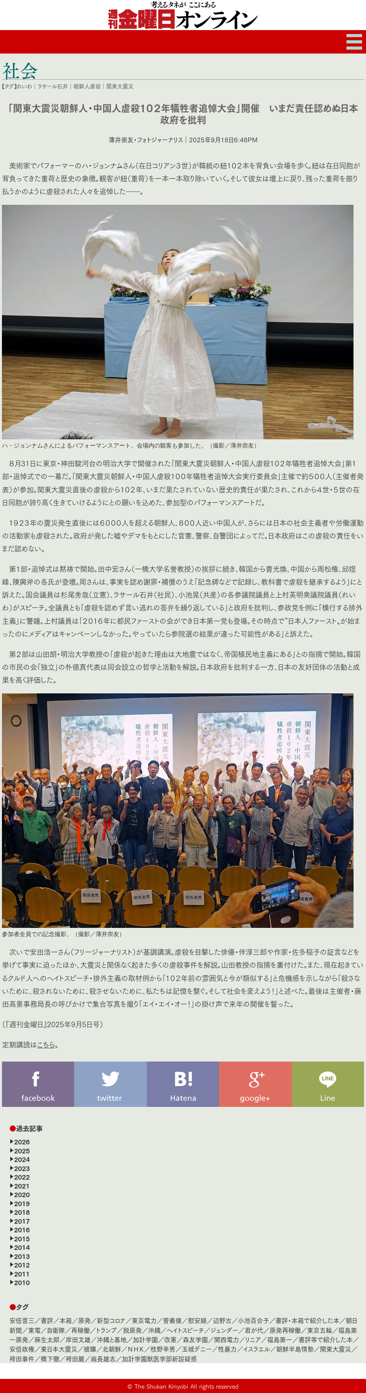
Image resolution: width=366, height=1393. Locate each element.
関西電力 (226, 1339)
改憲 (170, 1339)
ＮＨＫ (135, 1349)
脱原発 (132, 1330)
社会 (20, 70)
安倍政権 (21, 1349)
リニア (253, 1339)
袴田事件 (21, 1358)
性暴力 (227, 1349)
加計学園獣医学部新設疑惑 (159, 1358)
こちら (46, 1044)
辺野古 (222, 1320)
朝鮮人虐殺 (87, 86)
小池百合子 (253, 1320)
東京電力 (144, 1320)
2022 (22, 1176)
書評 (47, 1320)
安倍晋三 (21, 1320)
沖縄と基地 (112, 1339)
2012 (22, 1264)
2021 (22, 1185)
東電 (34, 1330)
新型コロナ (111, 1320)
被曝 (90, 1349)
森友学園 (195, 1339)
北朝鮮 (111, 1349)
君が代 (254, 1330)
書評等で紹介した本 (325, 1339)
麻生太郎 (46, 1339)
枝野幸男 (162, 1349)
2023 (22, 1168)
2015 (22, 1238)
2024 (22, 1159)
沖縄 (154, 1330)
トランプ (106, 1330)
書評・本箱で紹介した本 (307, 1320)
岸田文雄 (78, 1339)
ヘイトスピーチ (185, 1330)
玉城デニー (197, 1349)
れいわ (24, 86)
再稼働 (80, 1330)
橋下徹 (50, 1358)
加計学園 (145, 1339)
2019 (22, 1203)
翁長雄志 (103, 1358)
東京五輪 (319, 1330)
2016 (22, 1229)
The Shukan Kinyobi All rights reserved (186, 1386)
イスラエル (256, 1349)
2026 (22, 1141)
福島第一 (279, 1339)
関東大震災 (120, 86)
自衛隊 (56, 1330)
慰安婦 (197, 1320)
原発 (84, 1320)
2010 (22, 1282)
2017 (22, 1220)
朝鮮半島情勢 (295, 1349)
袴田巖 (75, 1358)
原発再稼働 (285, 1330)
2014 (22, 1247)
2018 (22, 1211)
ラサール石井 (52, 86)
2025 (22, 1150)
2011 (22, 1273)
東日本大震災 (59, 1349)
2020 (22, 1194)
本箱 (65, 1320)
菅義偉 (172, 1320)
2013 (22, 1256)
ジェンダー (224, 1330)
